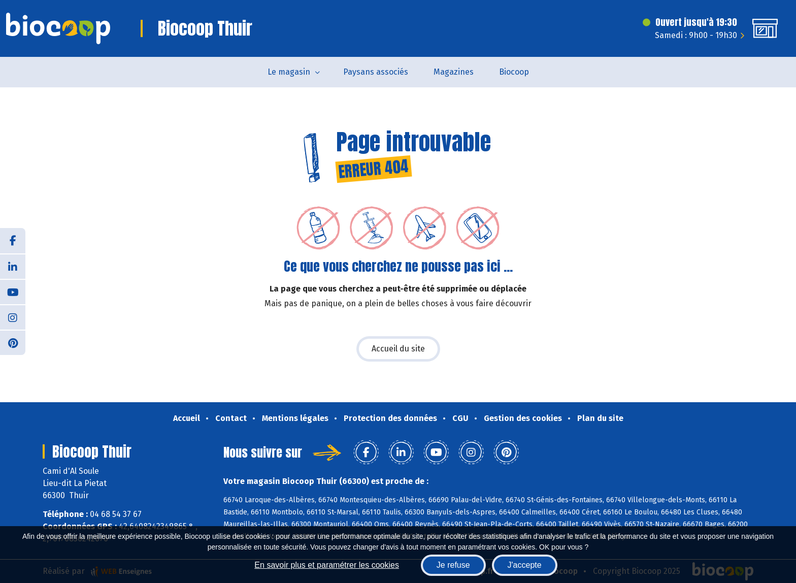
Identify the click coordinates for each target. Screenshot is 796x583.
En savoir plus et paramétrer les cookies (326, 565)
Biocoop (514, 72)
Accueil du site (398, 348)
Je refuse (453, 565)
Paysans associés (375, 72)
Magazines (454, 72)
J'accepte (525, 565)
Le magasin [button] (289, 72)
